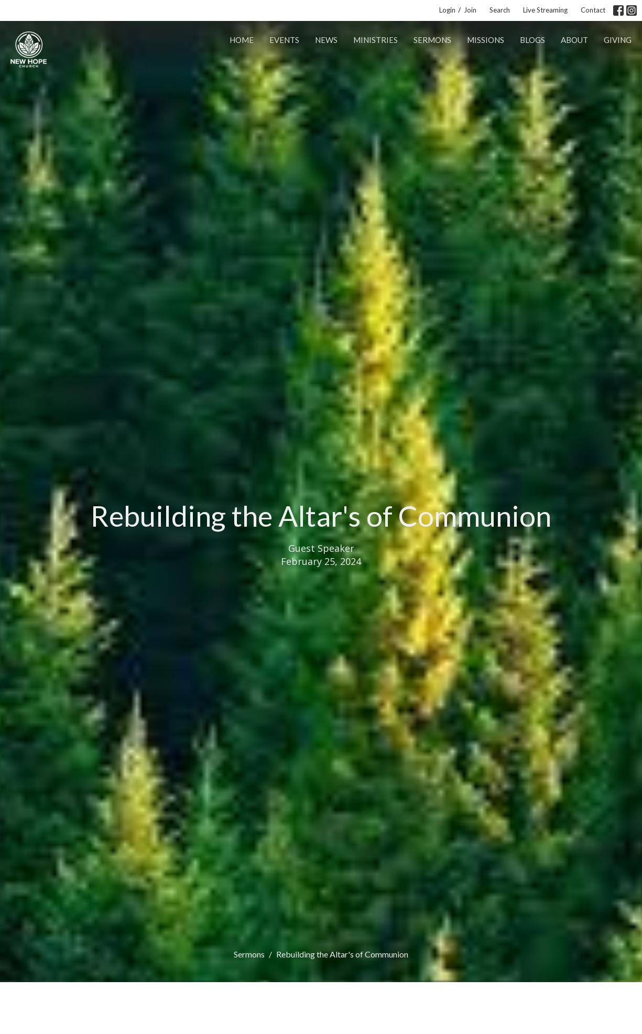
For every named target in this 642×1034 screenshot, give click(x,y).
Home (242, 40)
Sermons (432, 40)
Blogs (532, 40)
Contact (593, 10)
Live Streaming (545, 10)
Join (470, 10)
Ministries (375, 40)
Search (499, 10)
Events (284, 40)
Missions (485, 40)
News (326, 40)
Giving (618, 40)
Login (447, 10)
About (574, 40)
